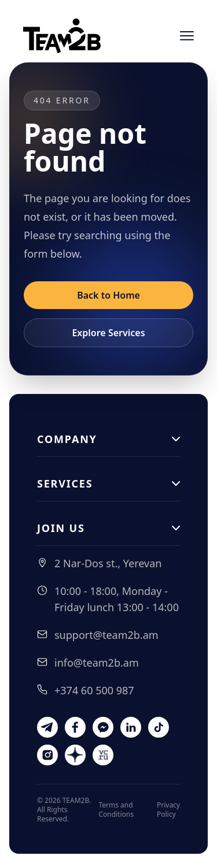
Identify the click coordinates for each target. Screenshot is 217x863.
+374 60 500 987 (94, 690)
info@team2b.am (96, 662)
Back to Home (108, 295)
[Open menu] (187, 36)
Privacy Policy (168, 810)
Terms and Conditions (116, 810)
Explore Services (108, 332)
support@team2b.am (106, 635)
